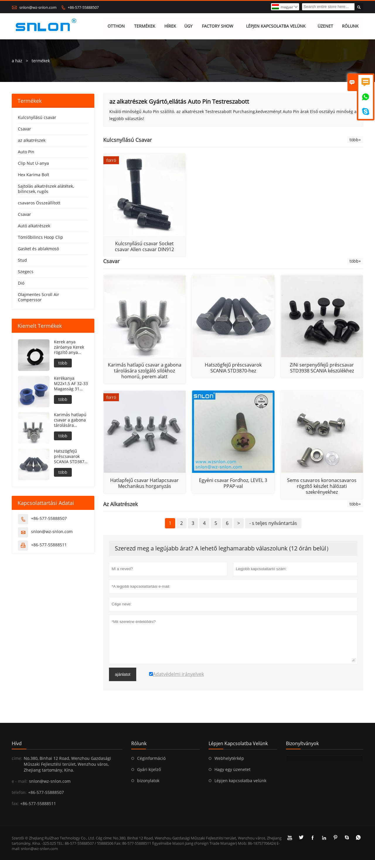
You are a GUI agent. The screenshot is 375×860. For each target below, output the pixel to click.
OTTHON (116, 26)
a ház (17, 60)
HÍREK (170, 26)
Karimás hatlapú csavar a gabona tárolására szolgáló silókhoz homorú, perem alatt (70, 420)
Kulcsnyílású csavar (37, 117)
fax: (15, 803)
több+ (355, 139)
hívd (17, 743)
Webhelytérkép (229, 758)
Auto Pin (26, 151)
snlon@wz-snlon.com (38, 7)
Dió (21, 283)
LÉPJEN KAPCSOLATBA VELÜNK (276, 26)
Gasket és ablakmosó (38, 248)
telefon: (19, 792)
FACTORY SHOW (217, 26)
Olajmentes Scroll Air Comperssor (38, 297)
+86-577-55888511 (49, 544)
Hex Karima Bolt (33, 174)
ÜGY (188, 26)
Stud (22, 260)
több (62, 363)
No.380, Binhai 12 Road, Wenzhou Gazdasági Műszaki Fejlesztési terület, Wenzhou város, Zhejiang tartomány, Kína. (67, 764)
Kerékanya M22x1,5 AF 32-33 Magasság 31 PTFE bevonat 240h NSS (71, 384)
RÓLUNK (350, 26)
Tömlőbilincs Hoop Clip (40, 237)
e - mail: (20, 781)
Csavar (24, 129)
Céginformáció (151, 758)
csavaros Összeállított (39, 203)
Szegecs (25, 271)
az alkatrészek (31, 140)
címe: (17, 758)
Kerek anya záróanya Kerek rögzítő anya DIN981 (69, 347)
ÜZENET (325, 26)
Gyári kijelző (149, 769)
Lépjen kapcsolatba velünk (240, 780)
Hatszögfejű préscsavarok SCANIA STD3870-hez (71, 456)
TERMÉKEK (144, 26)
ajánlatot (122, 674)
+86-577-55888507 (83, 7)
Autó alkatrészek (34, 226)
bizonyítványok (302, 743)
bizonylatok (148, 780)
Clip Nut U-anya (33, 163)
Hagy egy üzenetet (232, 769)
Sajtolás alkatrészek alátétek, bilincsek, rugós (46, 188)
